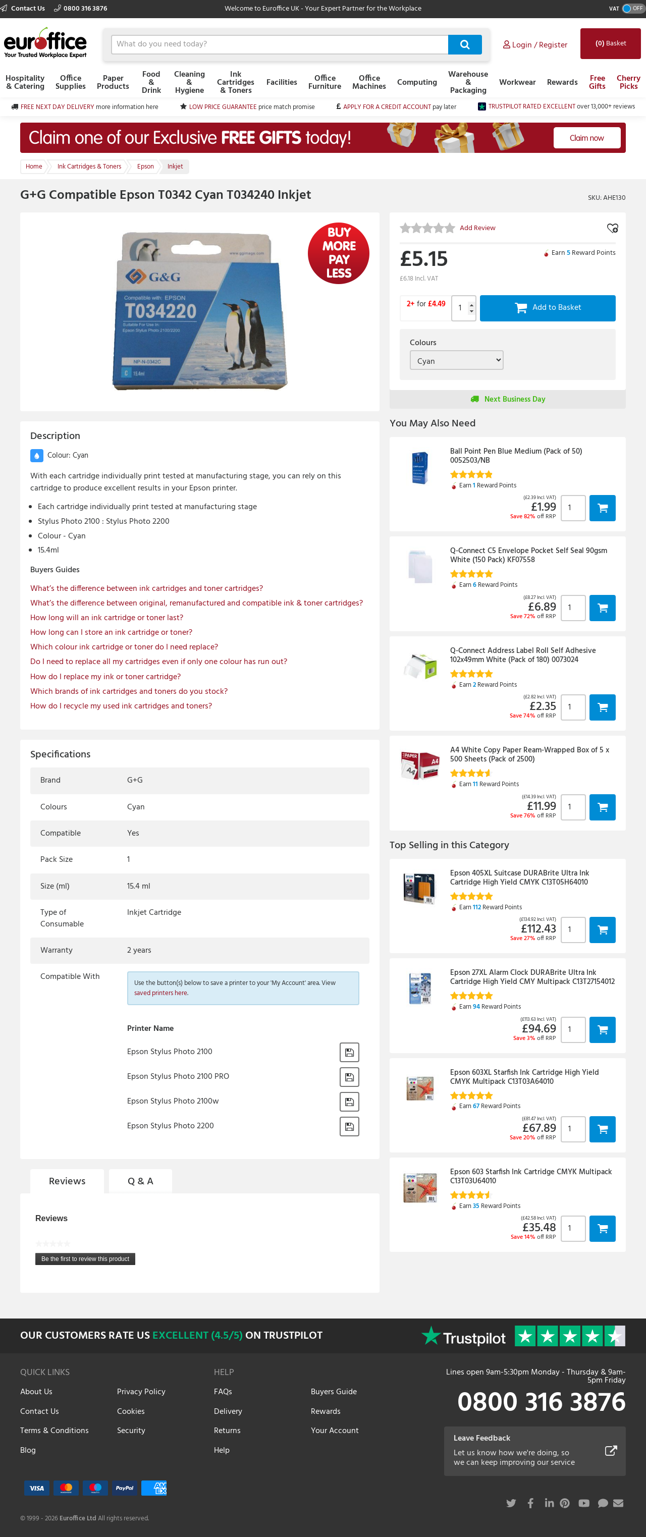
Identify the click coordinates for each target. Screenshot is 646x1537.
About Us (36, 1392)
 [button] (349, 1053)
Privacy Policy (141, 1392)
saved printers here (160, 993)
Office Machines (369, 82)
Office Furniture (324, 82)
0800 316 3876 (80, 9)
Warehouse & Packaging (468, 82)
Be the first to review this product (88, 1260)
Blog (28, 1450)
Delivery (228, 1411)
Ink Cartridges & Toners (235, 82)
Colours (423, 343)
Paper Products (113, 82)
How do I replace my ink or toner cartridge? (105, 677)
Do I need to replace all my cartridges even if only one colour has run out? (158, 662)
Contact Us (23, 9)
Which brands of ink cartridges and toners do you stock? (129, 691)
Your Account (335, 1431)
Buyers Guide (334, 1392)
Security (131, 1431)
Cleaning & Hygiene (189, 82)
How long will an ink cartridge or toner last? (106, 618)
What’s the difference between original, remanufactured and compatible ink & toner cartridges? (196, 603)
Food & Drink (151, 82)
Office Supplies (71, 82)
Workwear (517, 82)
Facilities (281, 82)
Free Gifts (597, 82)
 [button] (603, 508)
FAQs (223, 1392)
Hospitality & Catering (25, 82)
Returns (227, 1431)
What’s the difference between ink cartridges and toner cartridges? (146, 588)
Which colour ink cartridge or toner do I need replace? (124, 647)
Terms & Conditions (54, 1431)
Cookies (131, 1411)
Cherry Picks (628, 82)
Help (222, 1450)
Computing (417, 82)
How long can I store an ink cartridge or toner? (111, 632)
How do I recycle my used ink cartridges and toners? (121, 706)
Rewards (562, 82)
